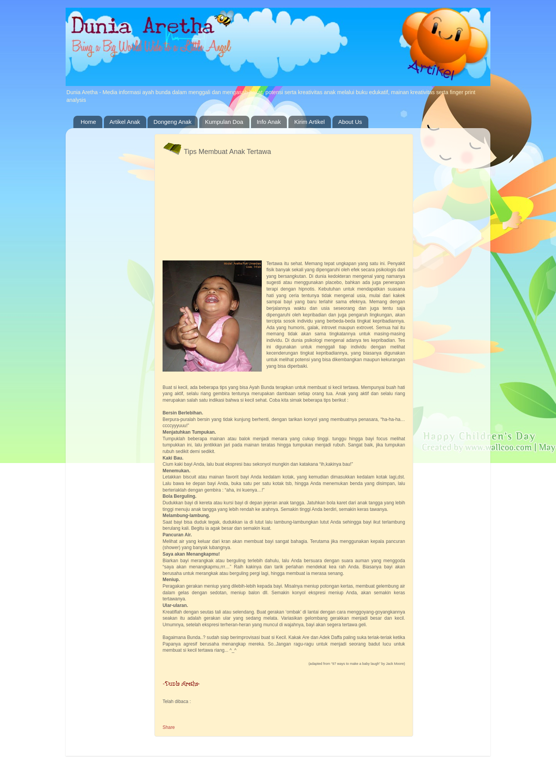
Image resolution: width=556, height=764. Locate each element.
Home (88, 121)
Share (169, 727)
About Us (350, 121)
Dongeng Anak (172, 121)
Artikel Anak (125, 121)
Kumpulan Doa (224, 121)
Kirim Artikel (309, 121)
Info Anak (269, 121)
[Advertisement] (220, 210)
